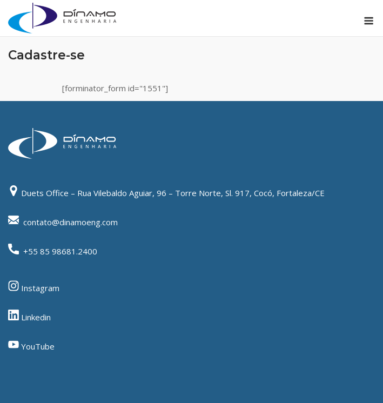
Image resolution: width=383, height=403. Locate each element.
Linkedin (36, 317)
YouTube (38, 346)
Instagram (40, 288)
